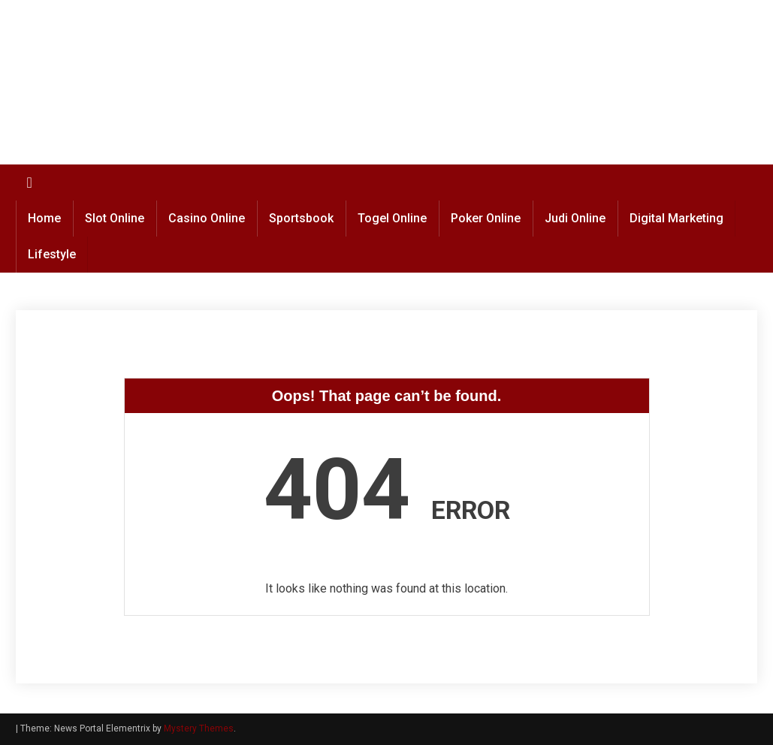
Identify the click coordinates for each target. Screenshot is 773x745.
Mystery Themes (199, 728)
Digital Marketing (676, 218)
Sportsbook (301, 218)
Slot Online (114, 218)
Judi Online (575, 218)
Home (44, 218)
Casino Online (206, 218)
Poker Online (486, 218)
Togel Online (392, 218)
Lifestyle (52, 254)
